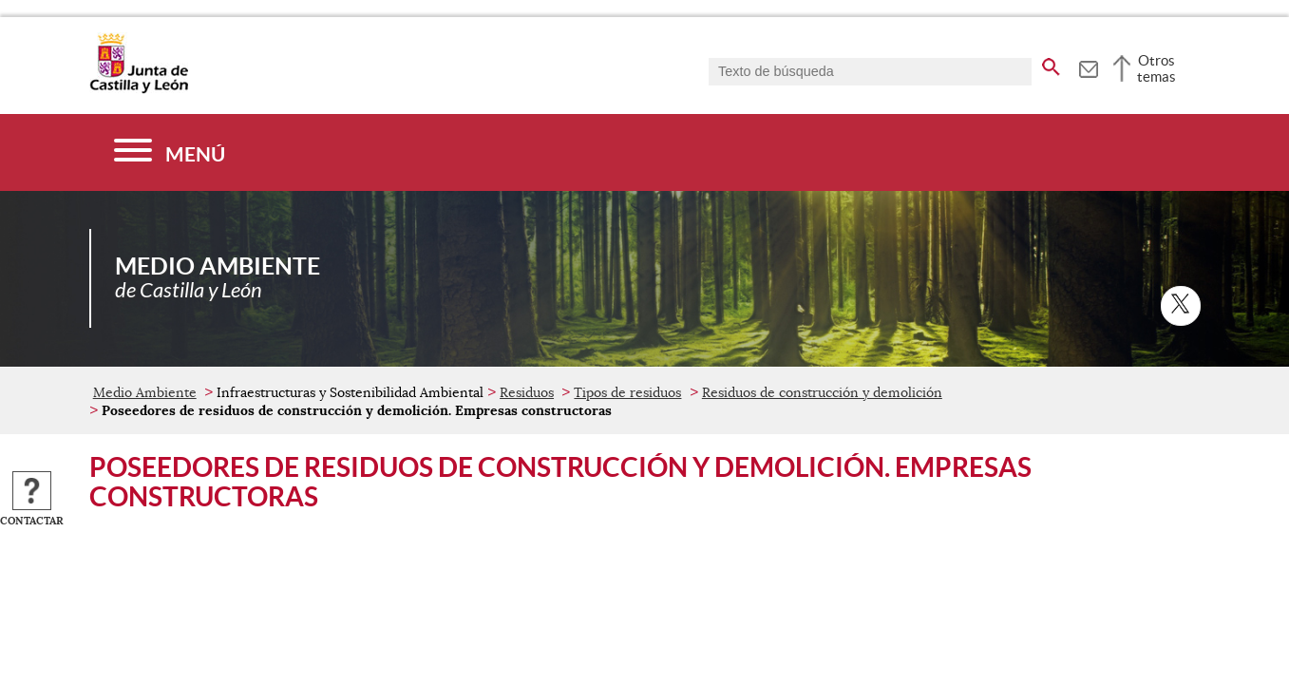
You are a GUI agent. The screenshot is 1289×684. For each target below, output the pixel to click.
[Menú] (169, 152)
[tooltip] (1088, 66)
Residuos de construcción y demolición (822, 392)
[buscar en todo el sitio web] (1051, 63)
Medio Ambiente (145, 392)
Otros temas (1156, 68)
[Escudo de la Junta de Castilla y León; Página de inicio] (138, 89)
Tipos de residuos (627, 392)
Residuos (527, 392)
